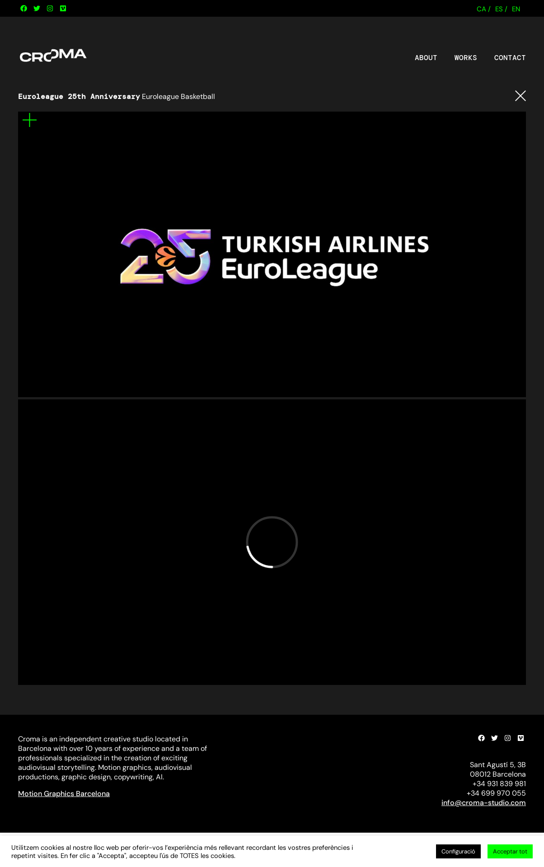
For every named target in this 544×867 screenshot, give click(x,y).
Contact (510, 57)
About (426, 57)
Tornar (520, 95)
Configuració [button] (458, 851)
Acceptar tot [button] (510, 851)
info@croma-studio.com (483, 802)
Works (466, 57)
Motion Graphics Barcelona (64, 793)
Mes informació (30, 120)
